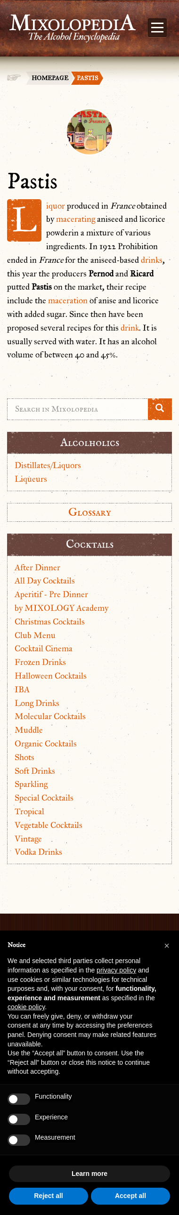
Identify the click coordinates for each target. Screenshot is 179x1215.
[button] (166, 945)
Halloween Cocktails (51, 676)
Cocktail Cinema (44, 648)
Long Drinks (37, 703)
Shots (24, 757)
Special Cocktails (44, 798)
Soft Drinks (35, 771)
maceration (68, 300)
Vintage (28, 839)
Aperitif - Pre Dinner (51, 594)
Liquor (55, 206)
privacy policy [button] (116, 970)
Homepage (50, 78)
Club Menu (35, 635)
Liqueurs (31, 479)
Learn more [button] (89, 1173)
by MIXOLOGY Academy (61, 608)
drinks (152, 260)
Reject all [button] (48, 1195)
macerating (75, 219)
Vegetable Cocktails (48, 825)
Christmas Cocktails (50, 621)
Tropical (29, 811)
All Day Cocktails (45, 580)
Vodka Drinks (38, 852)
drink (130, 328)
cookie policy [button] (26, 1007)
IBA (22, 689)
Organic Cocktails (46, 743)
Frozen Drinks (40, 662)
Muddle (29, 730)
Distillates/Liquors (48, 465)
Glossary (89, 512)
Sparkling (31, 784)
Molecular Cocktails (50, 716)
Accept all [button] (130, 1195)
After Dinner (37, 567)
